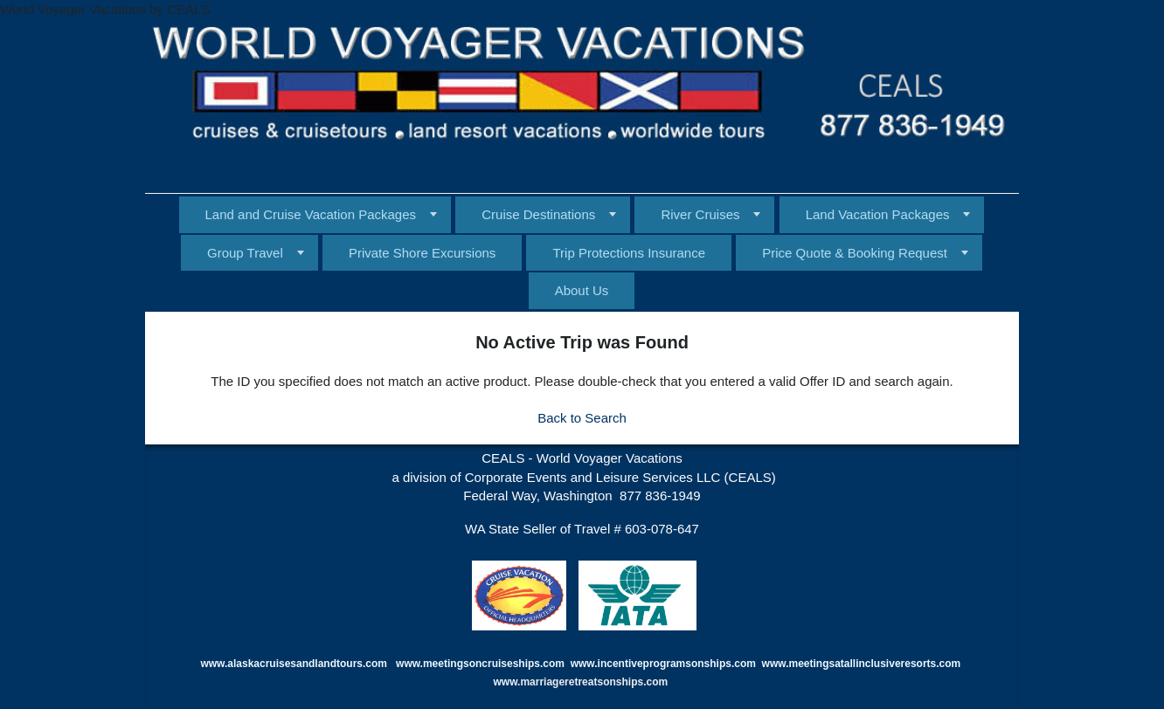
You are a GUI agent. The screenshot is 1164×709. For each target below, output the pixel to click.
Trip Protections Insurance (628, 252)
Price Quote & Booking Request (854, 252)
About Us (582, 290)
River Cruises (700, 214)
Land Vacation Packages (878, 214)
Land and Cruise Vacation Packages (311, 214)
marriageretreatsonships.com (595, 682)
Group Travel (245, 252)
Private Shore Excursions (422, 252)
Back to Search (582, 417)
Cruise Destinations (538, 214)
